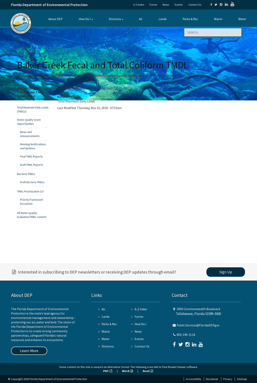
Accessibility (193, 379)
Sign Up (225, 272)
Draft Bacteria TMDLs (32, 182)
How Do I (85, 19)
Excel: (148, 371)
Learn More (29, 350)
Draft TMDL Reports (31, 164)
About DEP (55, 19)
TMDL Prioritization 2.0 (30, 191)
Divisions (115, 19)
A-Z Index (138, 4)
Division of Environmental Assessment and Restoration (65, 75)
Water (242, 19)
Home (21, 75)
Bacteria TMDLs (26, 174)
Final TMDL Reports (31, 156)
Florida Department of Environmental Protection (49, 4)
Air (141, 19)
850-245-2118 (186, 335)
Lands (163, 19)
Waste (218, 19)
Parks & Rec (190, 19)
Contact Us (194, 4)
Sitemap (242, 379)
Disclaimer (212, 379)
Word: (127, 371)
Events (179, 4)
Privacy (227, 379)
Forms (153, 4)
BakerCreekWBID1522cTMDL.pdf (102, 87)
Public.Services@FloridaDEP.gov (198, 325)
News (166, 4)
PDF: (107, 371)
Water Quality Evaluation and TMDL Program (118, 75)
